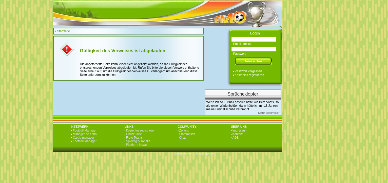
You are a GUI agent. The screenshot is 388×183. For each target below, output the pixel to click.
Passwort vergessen (248, 71)
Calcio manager (83, 137)
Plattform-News (136, 145)
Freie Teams (134, 137)
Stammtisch (187, 134)
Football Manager (84, 130)
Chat (182, 137)
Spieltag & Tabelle (138, 141)
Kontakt (237, 134)
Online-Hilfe (134, 134)
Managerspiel (183, 154)
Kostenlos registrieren (249, 75)
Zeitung (184, 130)
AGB (235, 137)
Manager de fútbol (85, 134)
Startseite (63, 31)
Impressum (239, 130)
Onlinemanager (203, 154)
